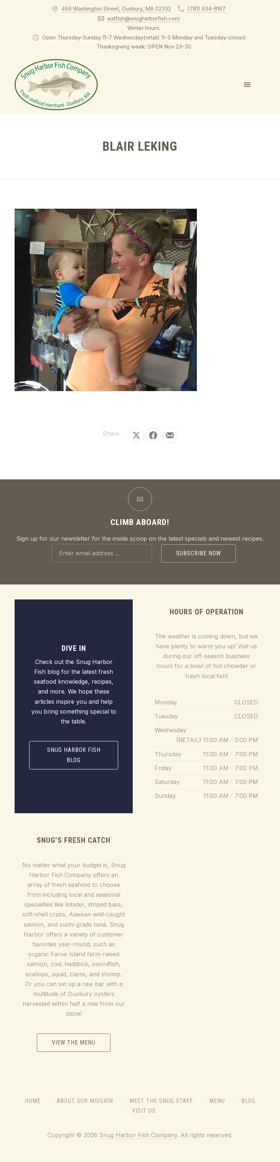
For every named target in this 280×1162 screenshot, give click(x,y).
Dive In (74, 648)
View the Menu (74, 1042)
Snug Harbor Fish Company (138, 1135)
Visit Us (144, 1110)
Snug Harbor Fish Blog (74, 755)
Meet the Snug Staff (161, 1100)
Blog (248, 1100)
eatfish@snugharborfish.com (144, 18)
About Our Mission (85, 1100)
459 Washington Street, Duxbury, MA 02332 (116, 8)
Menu (217, 1100)
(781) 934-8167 (206, 8)
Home (32, 1100)
